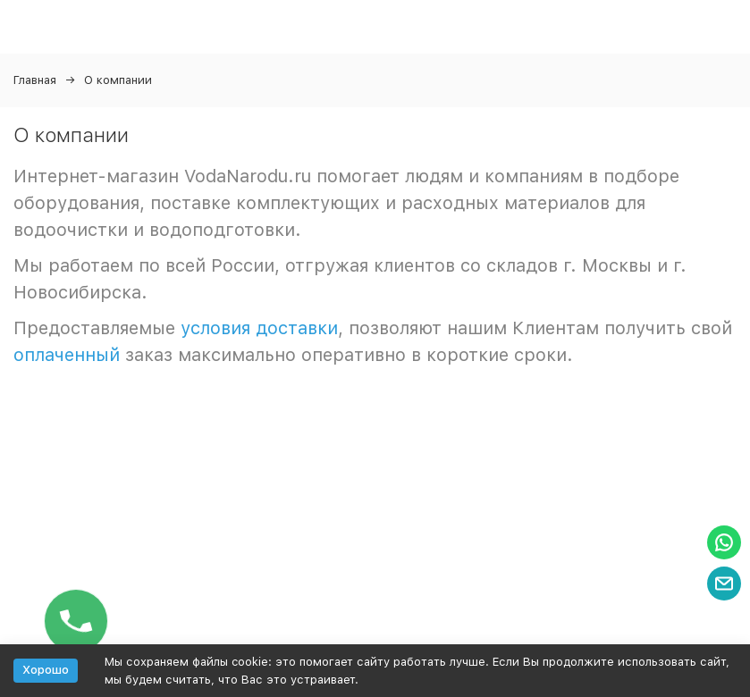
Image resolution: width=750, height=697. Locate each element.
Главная (34, 80)
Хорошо (45, 669)
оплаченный (66, 354)
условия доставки (259, 328)
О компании (118, 80)
